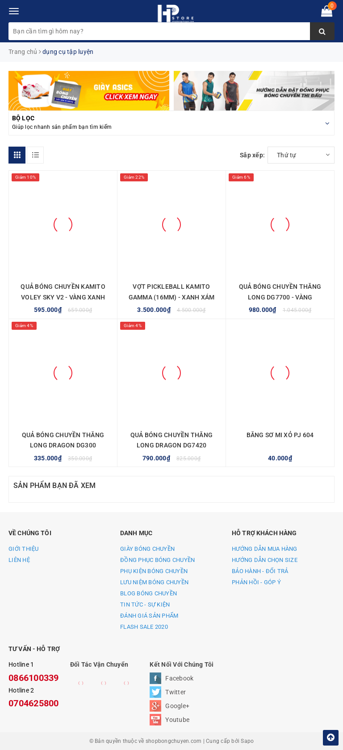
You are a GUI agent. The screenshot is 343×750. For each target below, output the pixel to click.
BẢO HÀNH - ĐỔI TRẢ (260, 571)
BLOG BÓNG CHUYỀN (148, 593)
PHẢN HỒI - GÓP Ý (256, 582)
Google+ (177, 705)
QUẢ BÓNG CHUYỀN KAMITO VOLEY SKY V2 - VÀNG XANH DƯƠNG (63, 297)
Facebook (179, 678)
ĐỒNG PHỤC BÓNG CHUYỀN (157, 560)
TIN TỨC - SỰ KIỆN (145, 604)
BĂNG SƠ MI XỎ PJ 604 (280, 435)
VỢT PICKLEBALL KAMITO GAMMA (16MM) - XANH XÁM (172, 292)
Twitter (175, 692)
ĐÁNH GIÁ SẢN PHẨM (149, 615)
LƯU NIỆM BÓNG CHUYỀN (154, 582)
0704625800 (33, 703)
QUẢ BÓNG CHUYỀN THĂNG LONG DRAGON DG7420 (171, 440)
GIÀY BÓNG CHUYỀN (147, 548)
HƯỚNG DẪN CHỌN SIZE (264, 560)
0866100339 (33, 677)
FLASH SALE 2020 (144, 626)
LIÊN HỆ (19, 560)
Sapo (247, 741)
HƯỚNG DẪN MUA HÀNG (264, 548)
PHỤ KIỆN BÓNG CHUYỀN (154, 571)
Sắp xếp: (252, 155)
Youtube (177, 719)
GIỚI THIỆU (23, 548)
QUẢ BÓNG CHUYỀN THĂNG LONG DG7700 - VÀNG (280, 292)
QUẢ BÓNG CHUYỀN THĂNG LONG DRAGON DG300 (63, 440)
